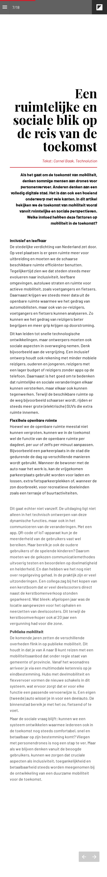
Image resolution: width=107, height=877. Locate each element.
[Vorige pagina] (84, 857)
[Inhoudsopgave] (5, 7)
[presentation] (53, 40)
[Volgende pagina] (94, 857)
